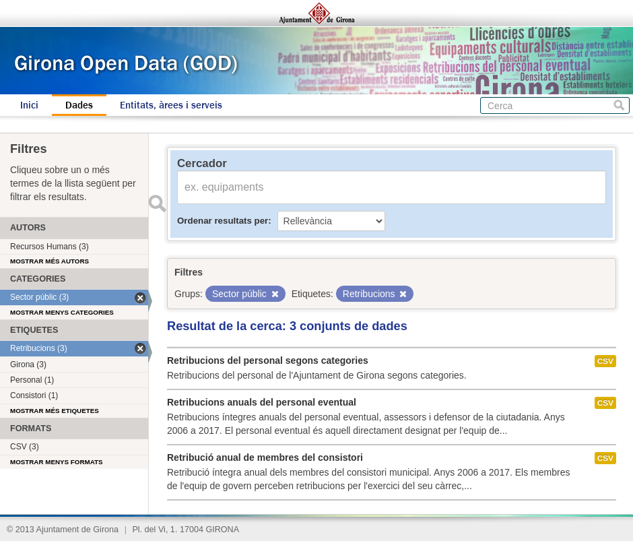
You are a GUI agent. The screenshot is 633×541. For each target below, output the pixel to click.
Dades (79, 105)
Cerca (619, 105)
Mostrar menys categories (62, 312)
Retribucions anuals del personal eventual (261, 402)
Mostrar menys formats (56, 462)
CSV (605, 361)
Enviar (157, 203)
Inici (29, 105)
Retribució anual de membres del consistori (265, 457)
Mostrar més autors (49, 261)
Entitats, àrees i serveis (171, 105)
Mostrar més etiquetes (54, 410)
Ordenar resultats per (222, 221)
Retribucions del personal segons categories (267, 360)
